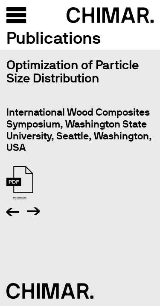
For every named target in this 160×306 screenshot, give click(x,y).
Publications (53, 38)
